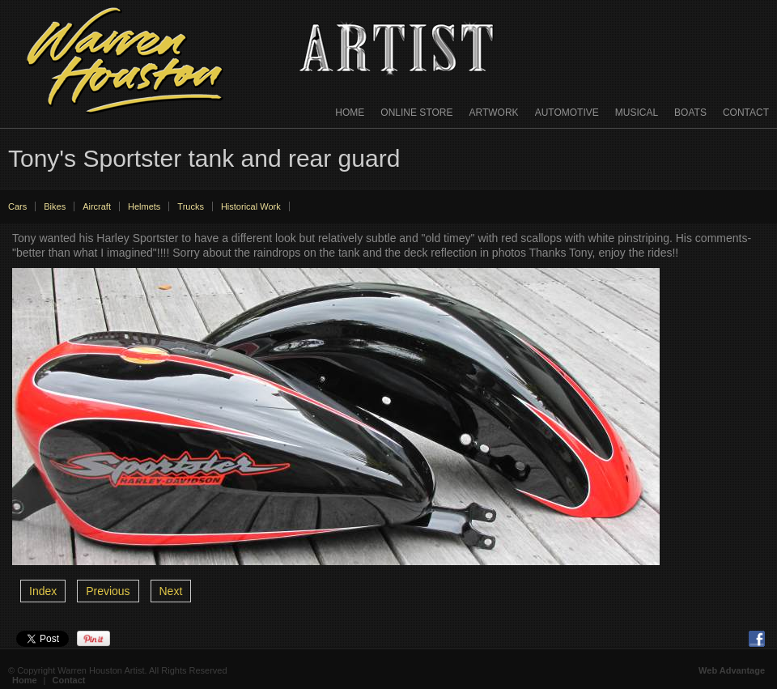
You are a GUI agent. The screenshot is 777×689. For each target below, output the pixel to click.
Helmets (144, 206)
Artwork (494, 112)
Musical (636, 112)
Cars (17, 206)
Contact (746, 112)
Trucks (190, 206)
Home (349, 112)
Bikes (55, 206)
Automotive (567, 112)
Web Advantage (731, 670)
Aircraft (97, 206)
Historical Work (251, 206)
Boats (690, 112)
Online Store (416, 112)
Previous (108, 591)
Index (43, 591)
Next (171, 591)
